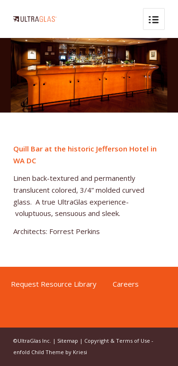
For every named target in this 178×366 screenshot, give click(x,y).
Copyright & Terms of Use (117, 340)
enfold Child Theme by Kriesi (50, 352)
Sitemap (67, 340)
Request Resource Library (54, 284)
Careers (126, 284)
